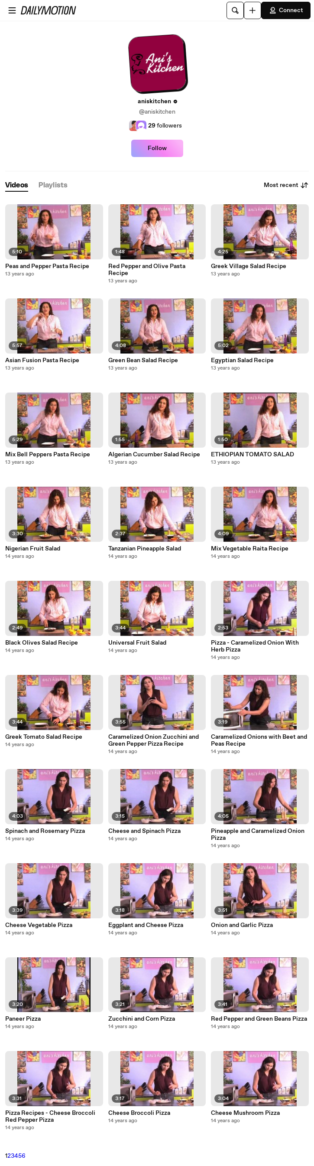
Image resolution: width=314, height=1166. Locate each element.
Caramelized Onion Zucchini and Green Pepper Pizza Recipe (153, 740)
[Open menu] (12, 10)
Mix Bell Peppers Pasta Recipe (47, 454)
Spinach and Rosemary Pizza (45, 831)
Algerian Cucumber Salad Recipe (154, 454)
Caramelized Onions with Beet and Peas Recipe (259, 740)
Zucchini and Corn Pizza (141, 1018)
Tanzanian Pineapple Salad (144, 548)
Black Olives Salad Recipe (41, 642)
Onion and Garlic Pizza (242, 925)
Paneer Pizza (23, 1018)
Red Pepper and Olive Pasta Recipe (146, 270)
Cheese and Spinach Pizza (144, 831)
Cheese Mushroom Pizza (245, 1113)
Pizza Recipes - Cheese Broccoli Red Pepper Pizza (50, 1116)
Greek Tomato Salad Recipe (43, 737)
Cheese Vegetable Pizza (38, 925)
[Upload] (252, 10)
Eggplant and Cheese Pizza (145, 925)
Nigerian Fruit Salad (32, 548)
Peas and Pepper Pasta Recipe (47, 266)
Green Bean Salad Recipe (143, 360)
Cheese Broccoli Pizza (139, 1113)
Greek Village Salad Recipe (248, 266)
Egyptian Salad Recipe (242, 360)
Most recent (286, 185)
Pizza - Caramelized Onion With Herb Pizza (255, 646)
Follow (157, 148)
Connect (286, 10)
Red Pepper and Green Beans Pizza (259, 1018)
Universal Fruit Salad (137, 642)
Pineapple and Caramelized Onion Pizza (257, 835)
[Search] (235, 10)
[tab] (16, 185)
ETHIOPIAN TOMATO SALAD (252, 454)
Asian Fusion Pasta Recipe (42, 360)
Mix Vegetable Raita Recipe (249, 548)
